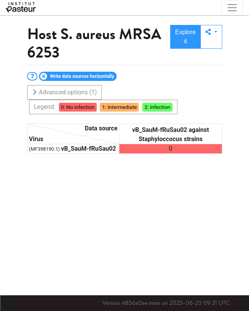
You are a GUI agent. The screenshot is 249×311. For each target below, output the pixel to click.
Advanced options (64, 92)
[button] (211, 37)
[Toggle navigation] (232, 7)
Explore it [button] (185, 36)
